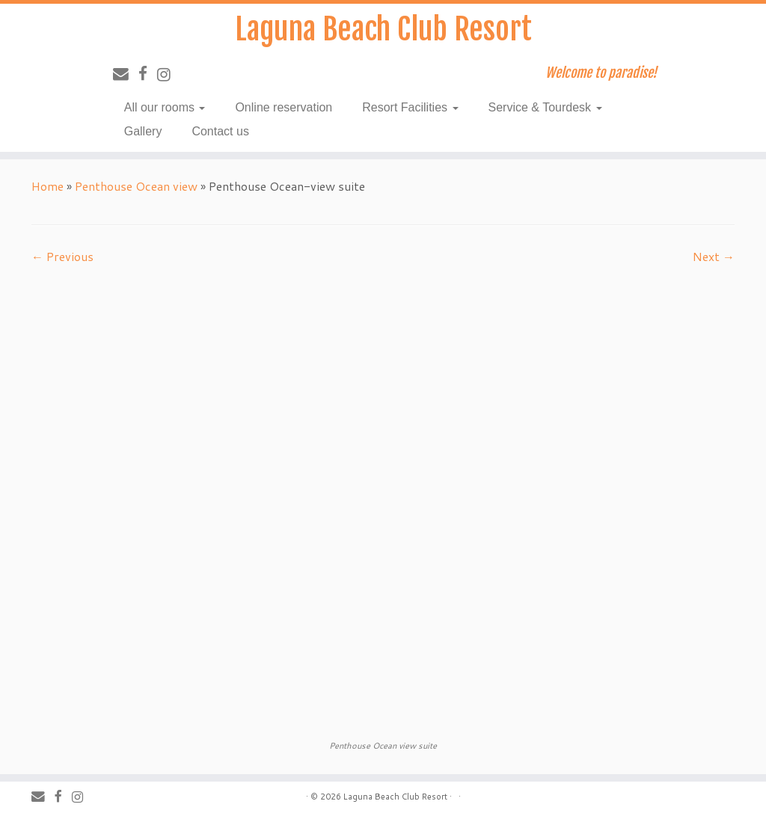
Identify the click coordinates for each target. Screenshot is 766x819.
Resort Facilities (410, 107)
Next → (714, 256)
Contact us (220, 131)
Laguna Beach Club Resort (383, 29)
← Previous (62, 256)
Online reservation (283, 107)
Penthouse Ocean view (136, 185)
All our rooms (165, 107)
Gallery (143, 131)
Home (47, 185)
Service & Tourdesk (545, 107)
